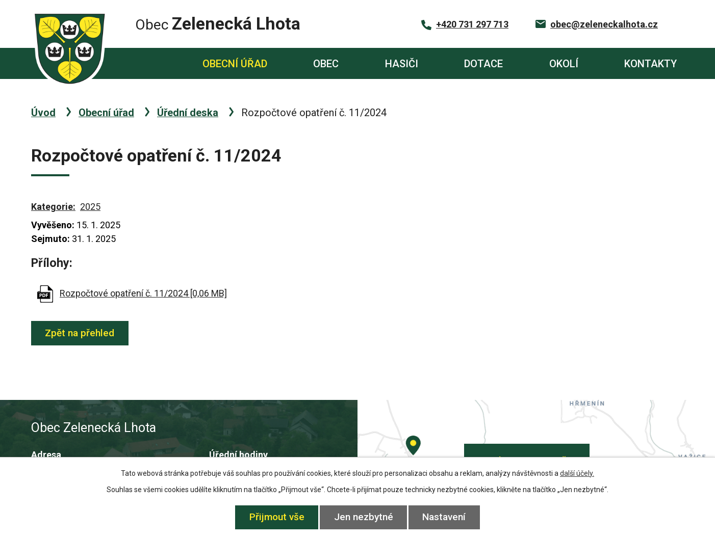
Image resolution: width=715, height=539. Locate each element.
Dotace (483, 64)
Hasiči (401, 64)
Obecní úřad (234, 64)
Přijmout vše (275, 517)
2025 (90, 206)
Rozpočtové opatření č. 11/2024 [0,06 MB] (143, 293)
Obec (326, 64)
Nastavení (445, 517)
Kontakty (650, 64)
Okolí (563, 64)
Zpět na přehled (80, 333)
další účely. (577, 473)
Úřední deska (187, 112)
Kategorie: (53, 206)
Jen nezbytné (363, 517)
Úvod (141, 63)
